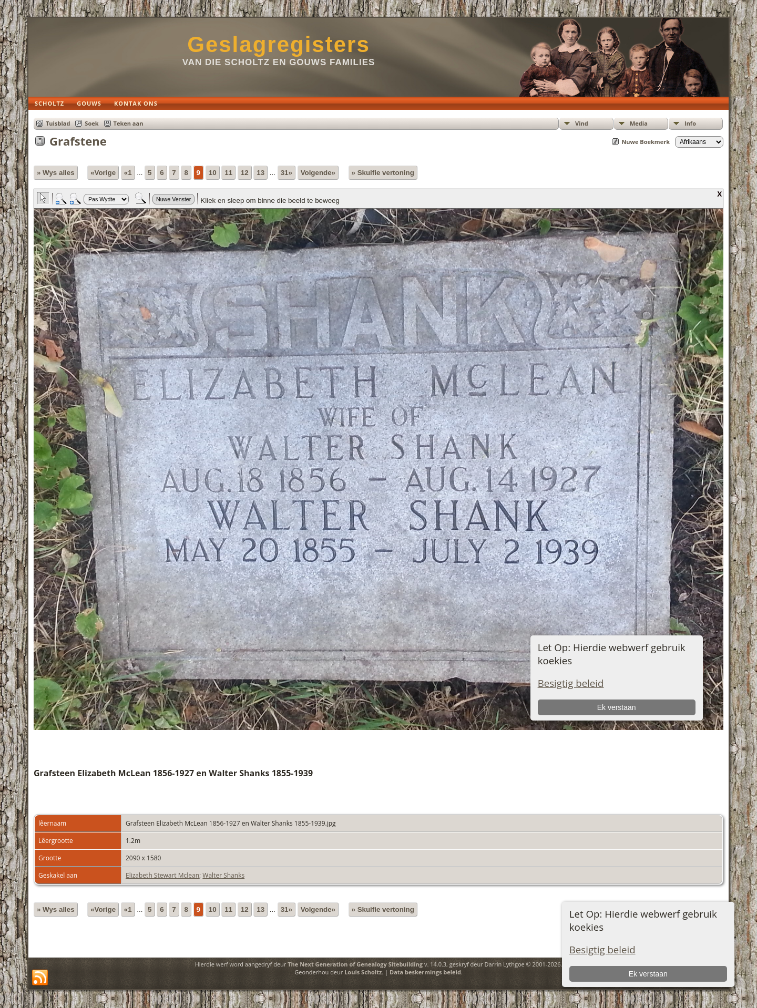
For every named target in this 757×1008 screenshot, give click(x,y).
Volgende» (318, 173)
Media (639, 123)
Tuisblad (58, 123)
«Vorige (103, 173)
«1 (128, 173)
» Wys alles (56, 173)
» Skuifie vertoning (383, 173)
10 (213, 173)
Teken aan (129, 123)
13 (260, 173)
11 (228, 173)
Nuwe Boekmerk (645, 142)
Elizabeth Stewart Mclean (162, 875)
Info (690, 123)
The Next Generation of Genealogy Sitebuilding (355, 964)
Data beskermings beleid (425, 972)
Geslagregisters (278, 44)
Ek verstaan (648, 974)
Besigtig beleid (602, 949)
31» (286, 173)
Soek (91, 123)
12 (245, 173)
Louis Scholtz (363, 972)
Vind (581, 123)
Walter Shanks (223, 875)
